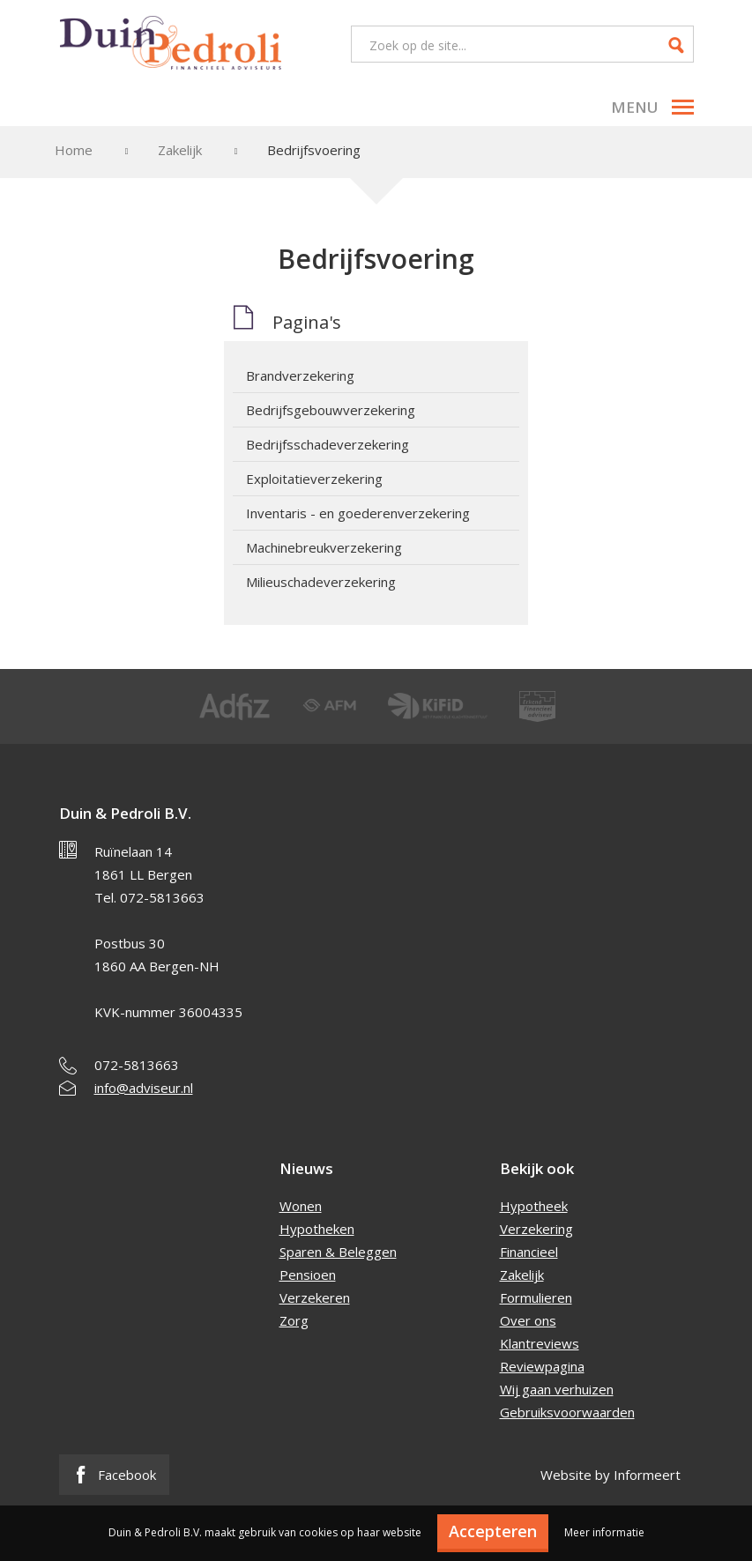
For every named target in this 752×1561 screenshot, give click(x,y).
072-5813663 (136, 1065)
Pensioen (307, 1274)
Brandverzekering (300, 375)
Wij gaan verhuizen (557, 1389)
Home (74, 150)
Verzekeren (314, 1297)
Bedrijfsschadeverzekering (327, 444)
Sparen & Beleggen (338, 1251)
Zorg (294, 1320)
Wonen (300, 1206)
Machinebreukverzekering (324, 547)
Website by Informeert (610, 1474)
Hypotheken (316, 1229)
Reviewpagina (542, 1366)
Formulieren (536, 1297)
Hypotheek (534, 1206)
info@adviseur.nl (143, 1087)
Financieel (529, 1251)
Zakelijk (180, 150)
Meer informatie (604, 1532)
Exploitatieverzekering (314, 478)
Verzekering (536, 1229)
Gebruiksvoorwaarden (567, 1412)
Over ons (528, 1320)
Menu (652, 107)
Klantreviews (539, 1343)
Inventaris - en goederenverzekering (358, 513)
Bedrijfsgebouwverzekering (330, 410)
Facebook (114, 1474)
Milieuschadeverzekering (321, 582)
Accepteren (493, 1531)
